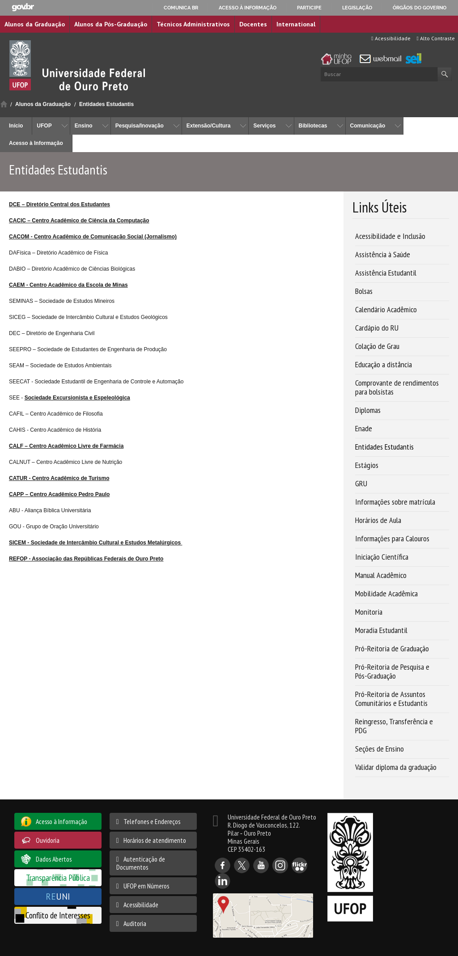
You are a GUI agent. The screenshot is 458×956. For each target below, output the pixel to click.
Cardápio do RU (377, 328)
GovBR (23, 7)
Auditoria (134, 923)
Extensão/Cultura (209, 126)
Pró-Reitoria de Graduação (392, 648)
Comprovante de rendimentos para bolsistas (397, 387)
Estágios (366, 465)
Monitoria (368, 612)
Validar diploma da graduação (396, 767)
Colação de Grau (377, 346)
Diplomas (368, 410)
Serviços (264, 126)
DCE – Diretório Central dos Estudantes (59, 204)
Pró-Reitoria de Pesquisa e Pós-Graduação (392, 671)
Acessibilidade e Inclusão (390, 236)
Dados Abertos (54, 858)
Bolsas (364, 291)
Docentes (253, 24)
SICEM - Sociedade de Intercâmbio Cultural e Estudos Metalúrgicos (95, 543)
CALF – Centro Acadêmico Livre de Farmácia (66, 446)
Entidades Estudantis (106, 104)
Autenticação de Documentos (140, 862)
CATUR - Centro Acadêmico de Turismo (59, 478)
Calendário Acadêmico (386, 309)
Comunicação (368, 126)
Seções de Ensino (379, 749)
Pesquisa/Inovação (139, 126)
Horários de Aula (378, 520)
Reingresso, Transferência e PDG (394, 725)
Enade (363, 428)
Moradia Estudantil (381, 630)
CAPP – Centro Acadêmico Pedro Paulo (59, 494)
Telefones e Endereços (151, 821)
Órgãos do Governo (419, 7)
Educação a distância (383, 364)
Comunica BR (181, 7)
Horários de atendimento (154, 840)
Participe (309, 7)
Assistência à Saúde (382, 254)
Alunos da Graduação (34, 24)
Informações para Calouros (392, 538)
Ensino (84, 126)
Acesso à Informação (36, 143)
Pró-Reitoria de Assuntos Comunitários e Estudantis (391, 698)
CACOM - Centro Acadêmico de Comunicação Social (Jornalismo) (93, 237)
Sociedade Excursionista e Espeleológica (77, 398)
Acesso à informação (247, 7)
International (295, 24)
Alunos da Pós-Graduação (110, 24)
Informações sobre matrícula (395, 502)
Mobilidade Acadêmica (386, 593)
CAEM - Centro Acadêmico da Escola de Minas (68, 285)
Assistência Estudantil (385, 273)
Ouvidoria (47, 840)
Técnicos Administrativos (193, 24)
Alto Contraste (436, 38)
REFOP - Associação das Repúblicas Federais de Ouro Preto (86, 559)
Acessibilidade (390, 38)
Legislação (357, 7)
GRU (361, 483)
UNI (58, 896)
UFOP (44, 126)
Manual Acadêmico (381, 575)
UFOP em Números (146, 885)
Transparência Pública (58, 877)
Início (4, 104)
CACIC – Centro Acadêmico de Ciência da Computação (79, 220)
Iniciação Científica (381, 557)
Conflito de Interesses (57, 915)
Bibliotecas (313, 126)
